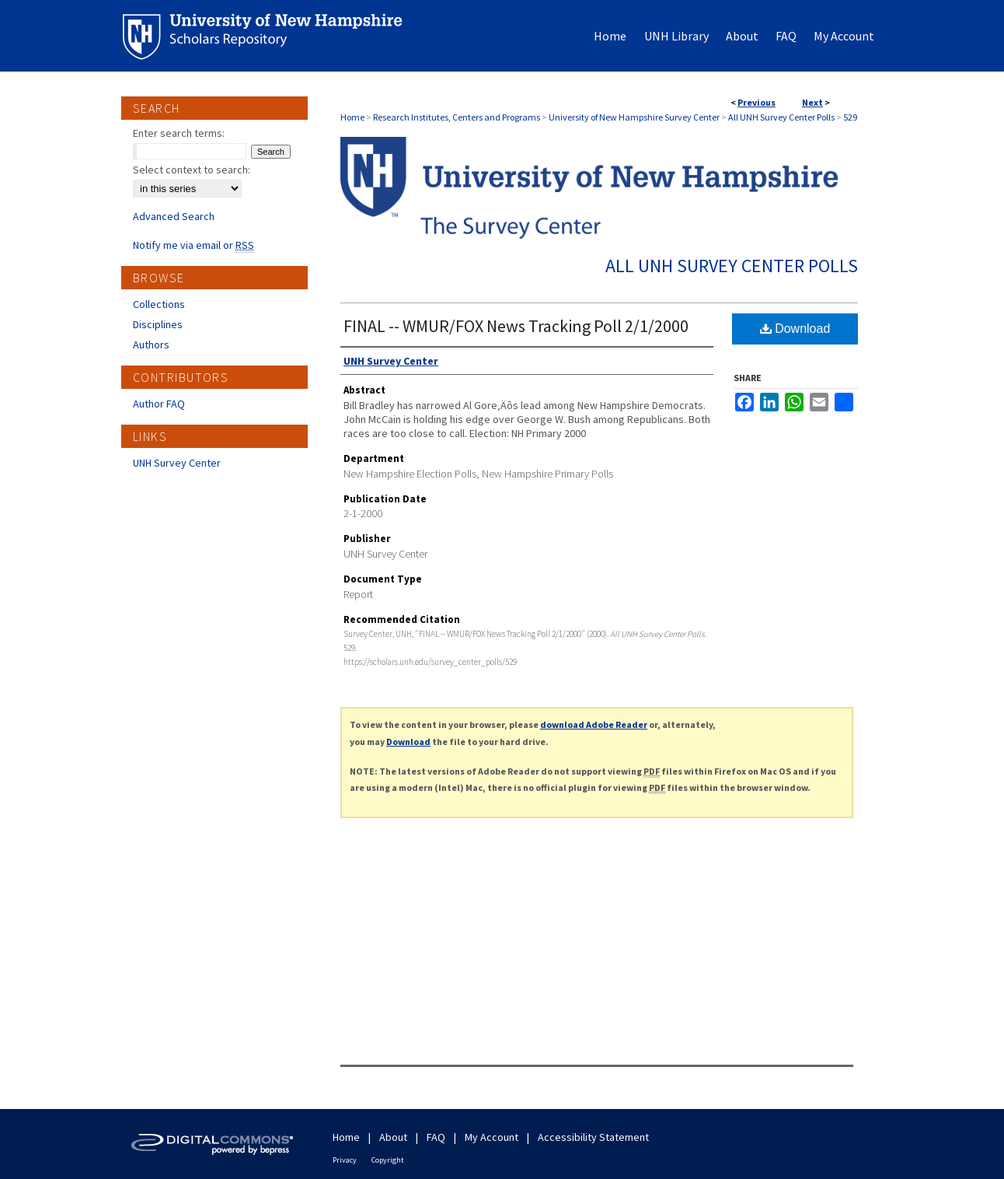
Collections (159, 304)
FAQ (436, 1137)
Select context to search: (191, 170)
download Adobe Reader (593, 724)
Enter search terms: (179, 133)
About (393, 1137)
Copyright (387, 1160)
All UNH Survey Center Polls (781, 117)
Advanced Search (173, 216)
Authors (151, 345)
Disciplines (158, 324)
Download (795, 328)
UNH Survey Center (177, 463)
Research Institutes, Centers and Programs (456, 117)
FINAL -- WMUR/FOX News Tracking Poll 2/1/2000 (516, 326)
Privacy (345, 1160)
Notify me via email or (193, 245)
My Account (491, 1137)
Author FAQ (159, 404)
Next (812, 102)
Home (352, 117)
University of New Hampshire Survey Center (634, 117)
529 (850, 117)
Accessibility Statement (593, 1137)
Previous (756, 102)
